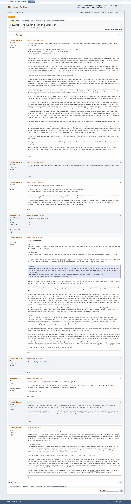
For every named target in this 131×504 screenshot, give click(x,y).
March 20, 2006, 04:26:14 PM (34, 358)
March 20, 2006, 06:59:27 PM (34, 378)
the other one (94, 470)
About (79, 8)
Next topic (118, 29)
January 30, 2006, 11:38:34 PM (35, 182)
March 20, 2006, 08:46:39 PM (34, 402)
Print (120, 35)
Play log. (30, 165)
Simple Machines (20, 501)
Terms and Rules (115, 501)
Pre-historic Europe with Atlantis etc (44, 53)
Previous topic (109, 29)
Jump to (97, 490)
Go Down (11, 35)
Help (108, 501)
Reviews (101, 8)
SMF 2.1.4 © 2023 (11, 501)
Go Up (10, 482)
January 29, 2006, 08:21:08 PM (35, 162)
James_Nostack (16, 40)
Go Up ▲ (122, 501)
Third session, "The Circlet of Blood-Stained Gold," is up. (45, 431)
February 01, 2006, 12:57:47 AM (35, 215)
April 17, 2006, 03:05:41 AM (34, 427)
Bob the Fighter (16, 378)
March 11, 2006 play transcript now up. (39, 362)
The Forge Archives (18, 7)
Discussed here (45, 55)
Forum (94, 8)
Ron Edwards (15, 215)
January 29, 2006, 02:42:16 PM (35, 40)
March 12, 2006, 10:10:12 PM (34, 237)
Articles (86, 8)
